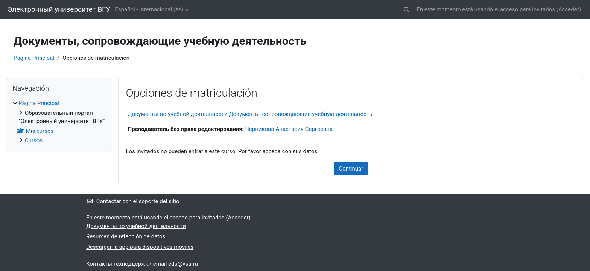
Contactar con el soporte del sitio (132, 201)
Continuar (351, 168)
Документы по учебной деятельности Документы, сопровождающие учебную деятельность (250, 114)
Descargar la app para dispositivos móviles (139, 247)
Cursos (34, 140)
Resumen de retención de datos (125, 236)
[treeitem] (59, 122)
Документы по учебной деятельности (136, 226)
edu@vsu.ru (183, 263)
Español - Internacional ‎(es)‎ (149, 9)
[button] (407, 9)
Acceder (568, 9)
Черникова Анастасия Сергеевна (289, 129)
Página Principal (34, 58)
